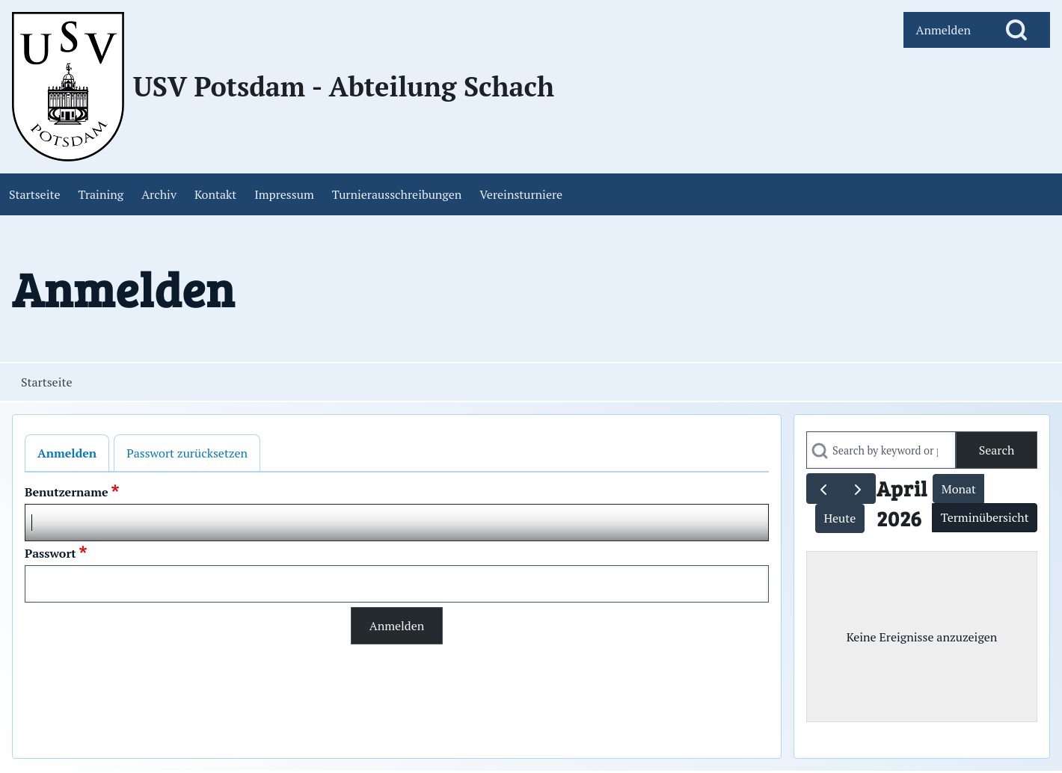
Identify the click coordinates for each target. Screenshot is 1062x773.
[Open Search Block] (1016, 30)
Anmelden (66, 453)
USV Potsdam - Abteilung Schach (343, 86)
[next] (858, 488)
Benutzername (66, 492)
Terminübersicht (985, 517)
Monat (959, 489)
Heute (839, 518)
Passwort (50, 553)
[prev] (823, 488)
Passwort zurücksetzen (187, 453)
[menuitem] (943, 30)
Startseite (46, 382)
